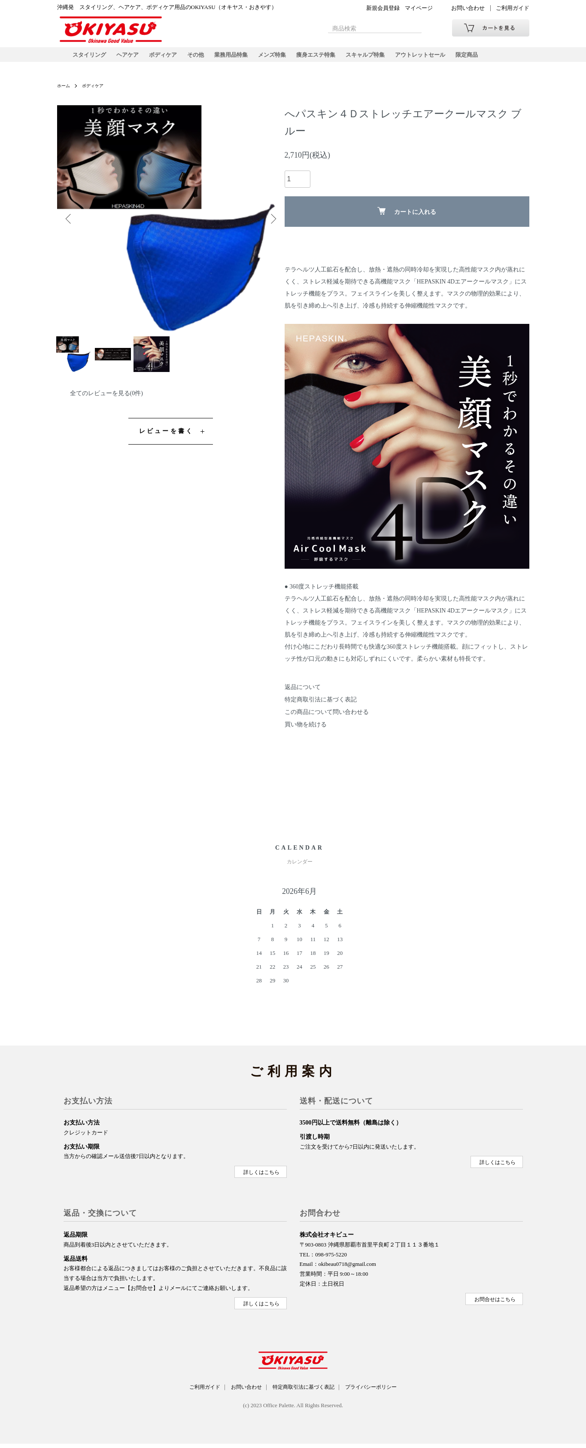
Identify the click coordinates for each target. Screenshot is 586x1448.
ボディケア (168, 58)
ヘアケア (131, 58)
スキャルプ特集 (382, 58)
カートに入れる (406, 218)
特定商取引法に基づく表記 (321, 706)
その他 (203, 58)
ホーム (65, 92)
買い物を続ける (306, 731)
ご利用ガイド (512, 8)
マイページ (419, 8)
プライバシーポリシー (382, 1392)
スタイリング (91, 58)
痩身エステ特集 (330, 58)
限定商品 (490, 58)
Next (271, 225)
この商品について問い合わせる (327, 719)
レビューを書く (166, 445)
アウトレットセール (440, 58)
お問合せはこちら (495, 1305)
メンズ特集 (283, 58)
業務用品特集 (240, 58)
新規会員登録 (383, 8)
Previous (70, 225)
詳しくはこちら (261, 1178)
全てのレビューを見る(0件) (106, 407)
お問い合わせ (468, 8)
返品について (303, 694)
